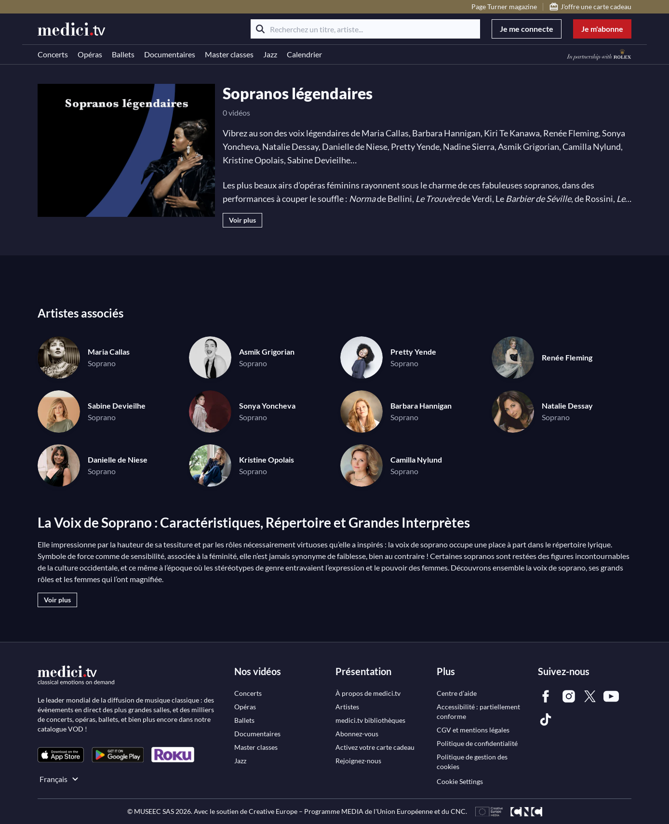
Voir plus (242, 220)
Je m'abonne (602, 28)
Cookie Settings (460, 781)
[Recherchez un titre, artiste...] (365, 29)
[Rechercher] (260, 29)
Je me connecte (526, 28)
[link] (61, 755)
